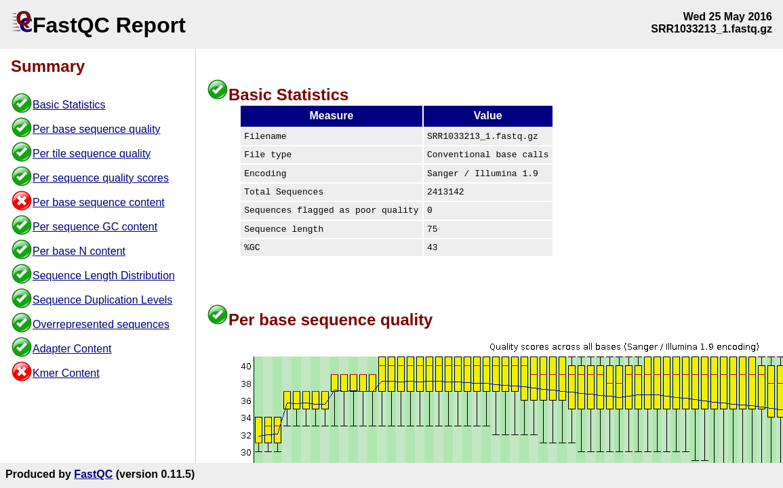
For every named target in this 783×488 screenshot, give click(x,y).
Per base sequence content (99, 202)
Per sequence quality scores (101, 178)
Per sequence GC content (95, 226)
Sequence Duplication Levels (102, 300)
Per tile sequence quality (91, 153)
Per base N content (79, 251)
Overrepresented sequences (101, 324)
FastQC (93, 474)
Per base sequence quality (97, 129)
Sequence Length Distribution (104, 275)
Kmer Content (66, 373)
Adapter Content (72, 348)
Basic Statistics (69, 104)
